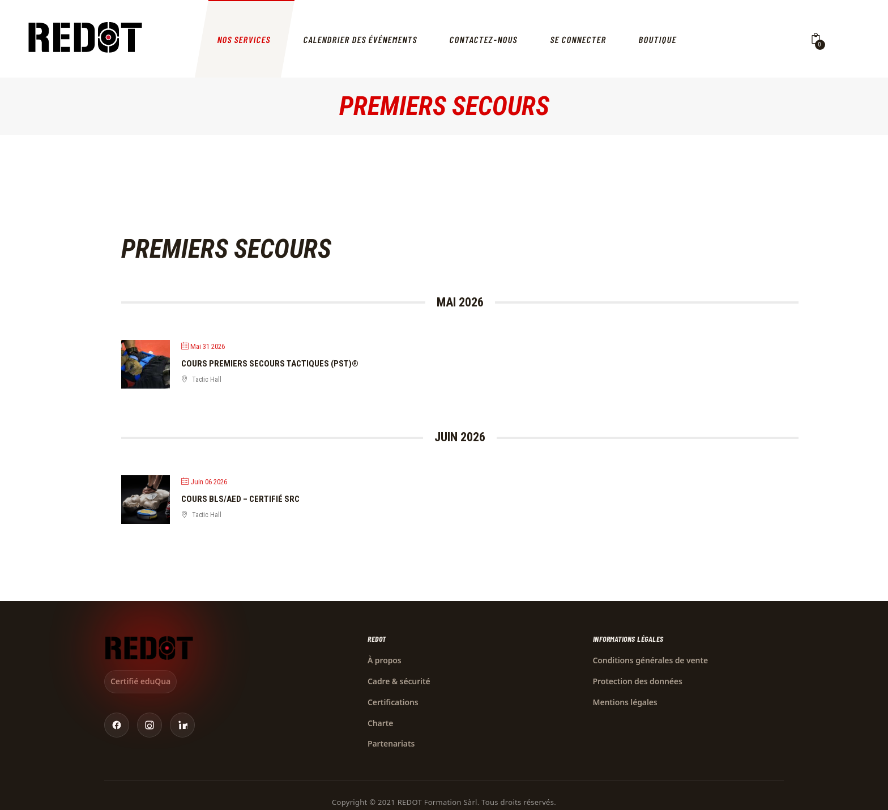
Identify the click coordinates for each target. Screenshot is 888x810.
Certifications (393, 702)
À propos (385, 660)
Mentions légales (625, 702)
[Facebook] (116, 725)
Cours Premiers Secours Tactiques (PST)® (269, 364)
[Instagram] (149, 725)
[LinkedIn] (182, 725)
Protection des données (637, 681)
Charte (380, 723)
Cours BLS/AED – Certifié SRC (240, 499)
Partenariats (391, 743)
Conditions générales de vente (650, 660)
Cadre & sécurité (399, 681)
